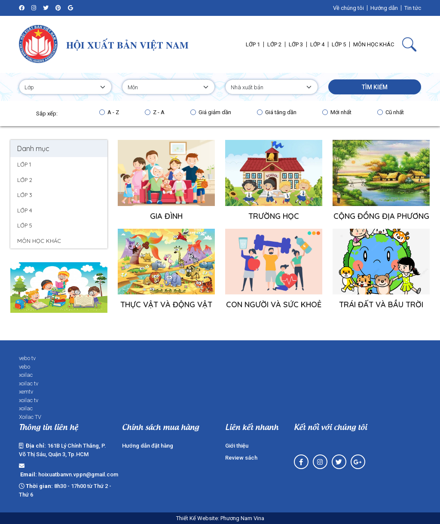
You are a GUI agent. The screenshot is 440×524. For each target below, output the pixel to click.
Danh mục (33, 148)
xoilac (26, 375)
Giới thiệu (236, 445)
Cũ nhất (394, 112)
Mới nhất (340, 112)
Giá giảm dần (215, 112)
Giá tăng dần (280, 112)
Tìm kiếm (375, 87)
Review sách (241, 457)
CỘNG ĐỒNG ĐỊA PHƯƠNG (381, 216)
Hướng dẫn (384, 8)
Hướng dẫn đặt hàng (147, 445)
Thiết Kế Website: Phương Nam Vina (220, 518)
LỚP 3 (24, 194)
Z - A (159, 112)
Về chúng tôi (348, 8)
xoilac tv (28, 383)
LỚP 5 (24, 225)
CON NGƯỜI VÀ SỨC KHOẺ (273, 304)
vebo (24, 366)
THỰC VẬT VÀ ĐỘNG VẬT (166, 304)
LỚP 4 (24, 210)
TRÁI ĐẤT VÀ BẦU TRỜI (381, 304)
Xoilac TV (30, 417)
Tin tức (412, 8)
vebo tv (27, 358)
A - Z (113, 112)
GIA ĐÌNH (166, 216)
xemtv (26, 391)
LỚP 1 (24, 164)
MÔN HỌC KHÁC (39, 240)
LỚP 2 (24, 179)
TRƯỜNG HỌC (273, 216)
